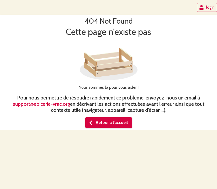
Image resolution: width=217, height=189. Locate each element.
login (206, 7)
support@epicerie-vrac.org (41, 104)
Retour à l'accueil (108, 122)
